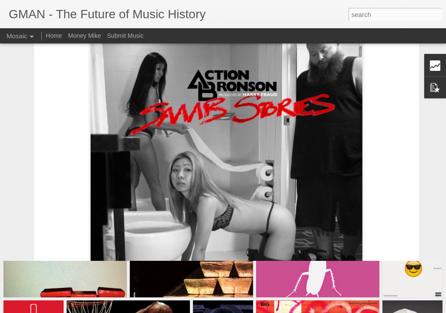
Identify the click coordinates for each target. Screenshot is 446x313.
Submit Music (125, 35)
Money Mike (84, 35)
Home (54, 35)
